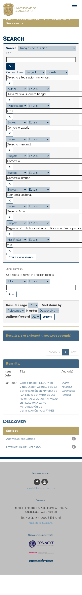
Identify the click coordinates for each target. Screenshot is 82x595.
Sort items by (52, 305)
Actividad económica (20, 438)
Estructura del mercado (23, 447)
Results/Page (16, 305)
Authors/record (18, 316)
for (8, 53)
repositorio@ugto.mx (41, 522)
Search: (11, 48)
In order (31, 310)
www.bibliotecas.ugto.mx (41, 488)
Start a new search (21, 257)
